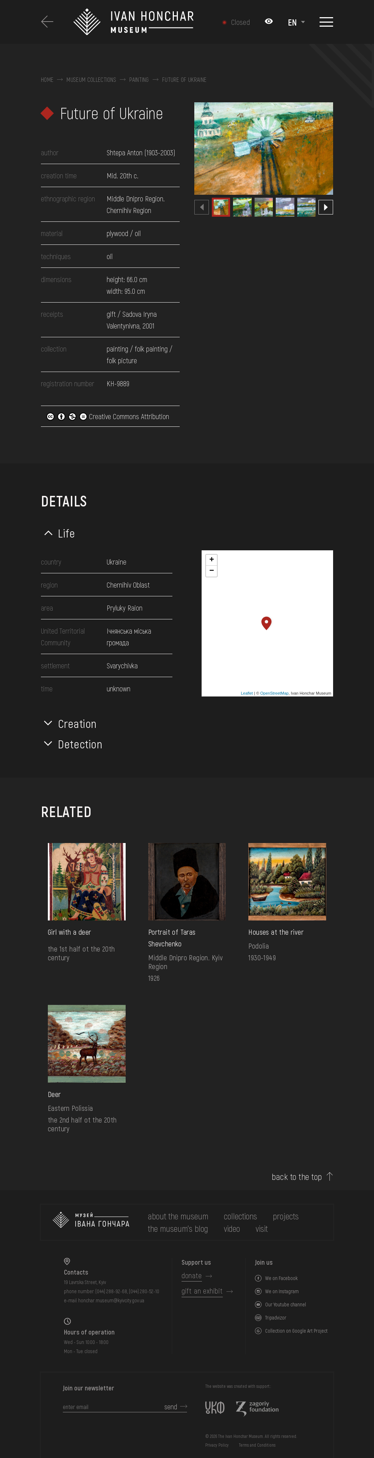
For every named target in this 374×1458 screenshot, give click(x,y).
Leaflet (247, 693)
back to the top (297, 1176)
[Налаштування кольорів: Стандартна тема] (268, 22)
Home (47, 80)
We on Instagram (282, 1291)
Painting (139, 80)
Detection (80, 744)
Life (66, 533)
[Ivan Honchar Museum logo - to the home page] (136, 21)
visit (262, 1228)
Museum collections (91, 80)
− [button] (211, 571)
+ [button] (211, 560)
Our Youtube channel (285, 1304)
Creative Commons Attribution (107, 416)
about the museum (178, 1216)
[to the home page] (91, 1222)
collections (240, 1216)
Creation (77, 723)
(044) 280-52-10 (144, 1291)
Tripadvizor (275, 1317)
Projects (286, 1216)
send (170, 1406)
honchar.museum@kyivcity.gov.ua (111, 1300)
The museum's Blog (178, 1228)
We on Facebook (281, 1278)
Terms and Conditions (257, 1444)
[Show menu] (326, 22)
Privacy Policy (217, 1444)
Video (232, 1228)
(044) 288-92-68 (111, 1291)
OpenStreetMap (274, 693)
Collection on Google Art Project (296, 1331)
